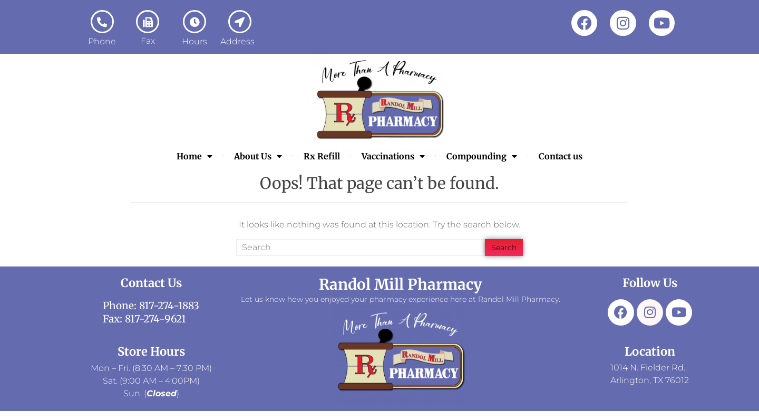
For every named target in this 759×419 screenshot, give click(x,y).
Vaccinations (393, 156)
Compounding (481, 156)
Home (194, 156)
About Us (258, 156)
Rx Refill (322, 156)
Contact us (560, 156)
